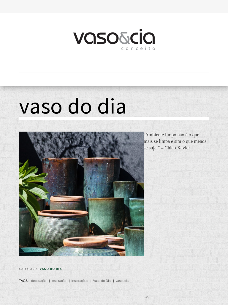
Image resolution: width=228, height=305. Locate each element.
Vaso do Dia (51, 269)
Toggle (114, 6)
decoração (38, 280)
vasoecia (122, 280)
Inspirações (79, 280)
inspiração (58, 280)
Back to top (147, 297)
